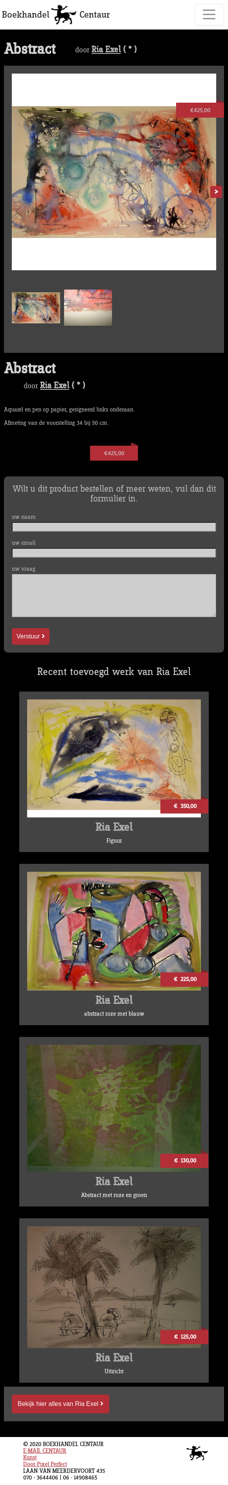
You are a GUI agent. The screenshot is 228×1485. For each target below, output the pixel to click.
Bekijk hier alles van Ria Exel (60, 1403)
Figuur (114, 841)
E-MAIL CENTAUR (44, 1451)
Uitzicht (114, 1371)
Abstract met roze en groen (114, 1195)
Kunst (30, 1457)
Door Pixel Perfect (45, 1464)
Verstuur (31, 636)
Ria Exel (106, 50)
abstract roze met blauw (114, 1014)
